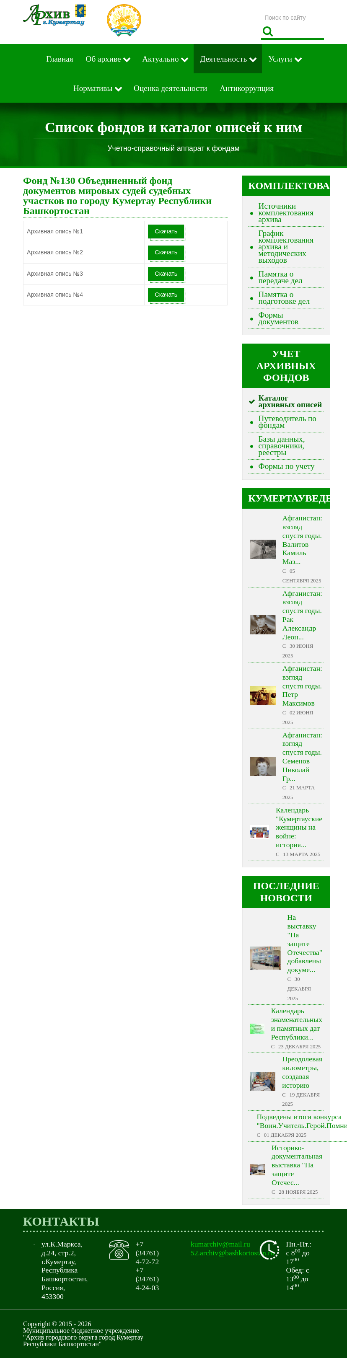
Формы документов (278, 318)
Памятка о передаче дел (281, 277)
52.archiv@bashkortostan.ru (232, 1253)
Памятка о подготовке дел (284, 297)
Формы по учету (287, 466)
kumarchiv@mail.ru (220, 1244)
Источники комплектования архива (286, 213)
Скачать (166, 231)
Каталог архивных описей (290, 401)
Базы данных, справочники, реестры (282, 446)
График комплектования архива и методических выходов (286, 246)
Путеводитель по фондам (287, 421)
